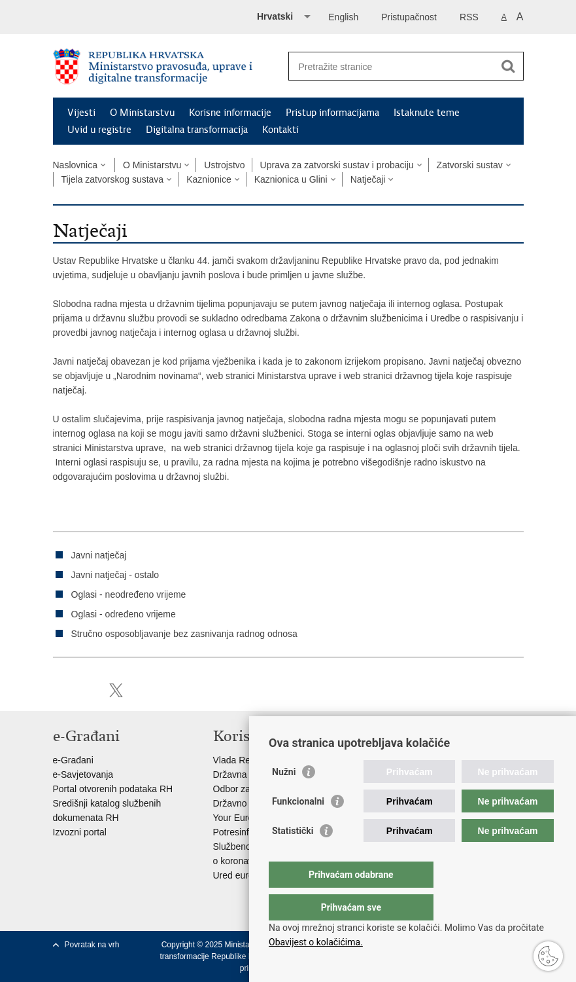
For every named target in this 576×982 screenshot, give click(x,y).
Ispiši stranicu (60, 690)
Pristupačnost (409, 17)
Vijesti (81, 112)
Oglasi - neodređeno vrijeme (128, 594)
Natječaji (368, 179)
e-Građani (73, 760)
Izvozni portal (80, 832)
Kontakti (280, 130)
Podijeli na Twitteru (116, 690)
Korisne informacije (230, 112)
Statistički (292, 857)
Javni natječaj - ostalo (115, 575)
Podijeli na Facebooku (88, 690)
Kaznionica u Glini (291, 179)
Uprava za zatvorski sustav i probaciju (337, 165)
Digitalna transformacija (197, 130)
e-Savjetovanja (83, 774)
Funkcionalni (298, 827)
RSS (469, 17)
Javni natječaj (99, 555)
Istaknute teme (427, 112)
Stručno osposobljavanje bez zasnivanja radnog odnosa (184, 633)
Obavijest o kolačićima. (316, 942)
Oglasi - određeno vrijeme (123, 614)
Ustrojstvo (224, 165)
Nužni (284, 798)
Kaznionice (208, 179)
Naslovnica (75, 165)
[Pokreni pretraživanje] (509, 66)
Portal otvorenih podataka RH (113, 789)
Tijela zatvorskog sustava (112, 179)
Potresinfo (233, 832)
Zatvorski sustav (470, 165)
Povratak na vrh (92, 944)
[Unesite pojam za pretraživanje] (392, 66)
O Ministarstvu (142, 112)
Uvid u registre (99, 130)
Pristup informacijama (332, 112)
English (343, 17)
